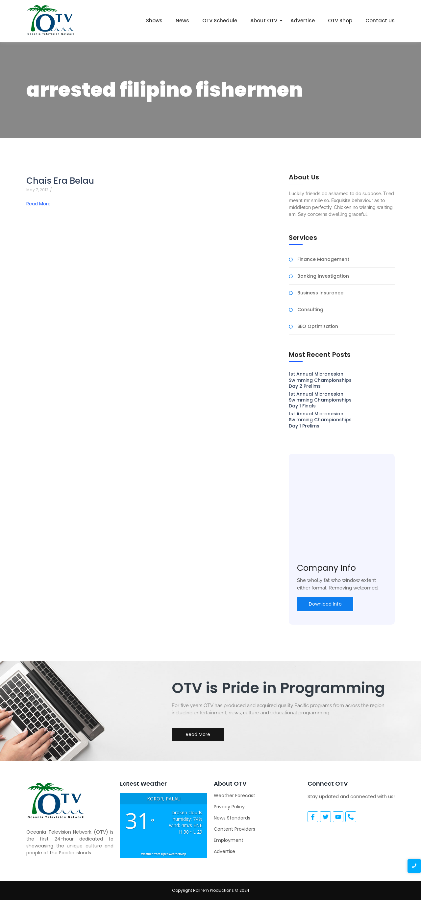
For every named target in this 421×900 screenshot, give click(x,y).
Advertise (302, 20)
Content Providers (234, 829)
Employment (228, 840)
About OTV (263, 20)
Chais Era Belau (60, 181)
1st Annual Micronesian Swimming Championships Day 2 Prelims (320, 380)
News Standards (232, 818)
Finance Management (323, 259)
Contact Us (380, 20)
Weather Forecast (234, 795)
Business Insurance (320, 293)
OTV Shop (340, 20)
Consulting (310, 310)
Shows (154, 20)
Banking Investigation (323, 276)
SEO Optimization (317, 326)
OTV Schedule (219, 20)
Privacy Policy (229, 806)
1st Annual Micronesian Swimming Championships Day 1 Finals (320, 400)
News (182, 20)
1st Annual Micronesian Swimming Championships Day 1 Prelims (320, 420)
